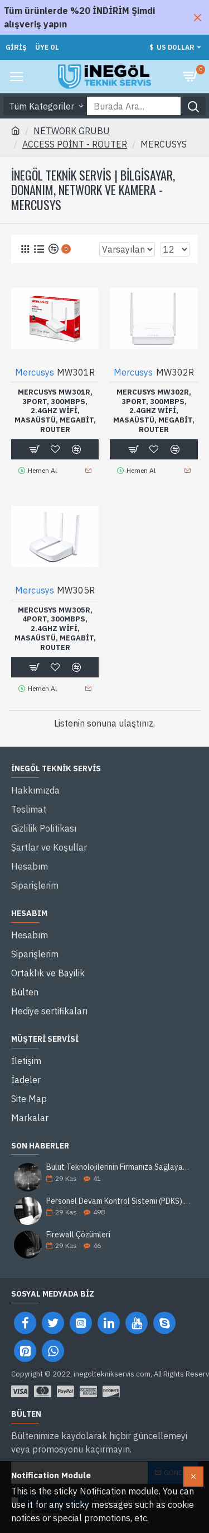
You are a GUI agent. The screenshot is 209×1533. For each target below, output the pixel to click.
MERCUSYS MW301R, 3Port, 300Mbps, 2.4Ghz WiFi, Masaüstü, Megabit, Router (55, 411)
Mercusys (34, 372)
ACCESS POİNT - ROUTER (74, 144)
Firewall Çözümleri (78, 1235)
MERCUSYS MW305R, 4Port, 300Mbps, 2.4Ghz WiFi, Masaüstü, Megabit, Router (55, 629)
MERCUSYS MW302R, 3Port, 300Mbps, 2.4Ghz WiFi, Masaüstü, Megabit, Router (154, 411)
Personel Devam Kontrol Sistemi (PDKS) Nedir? (118, 1201)
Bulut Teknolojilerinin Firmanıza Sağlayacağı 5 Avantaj (118, 1167)
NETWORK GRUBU (71, 130)
